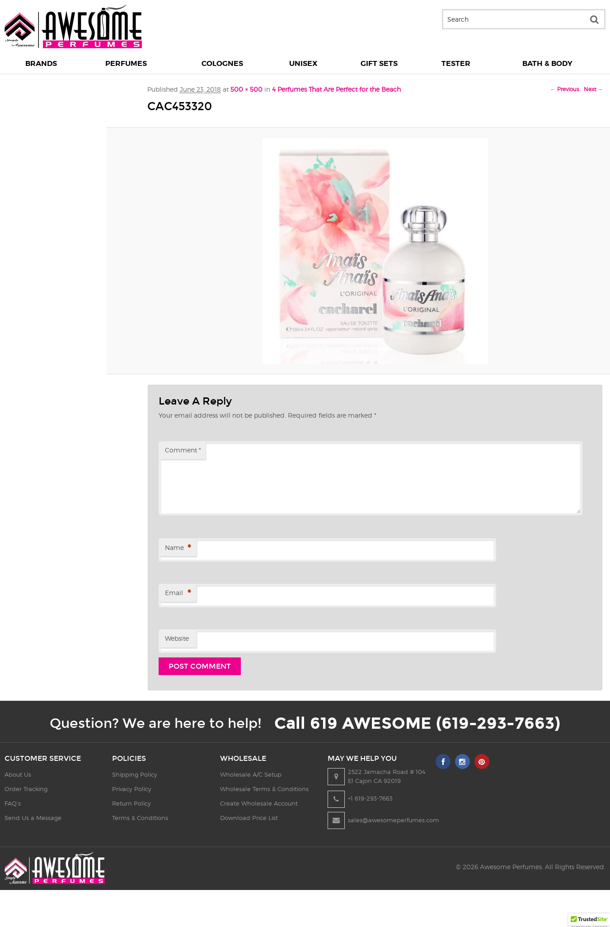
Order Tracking (26, 788)
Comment (183, 450)
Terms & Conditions (142, 817)
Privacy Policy (134, 788)
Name (178, 548)
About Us (18, 774)
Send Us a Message (33, 817)
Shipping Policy (137, 774)
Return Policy (133, 803)
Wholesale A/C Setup (255, 774)
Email (178, 594)
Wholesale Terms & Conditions (269, 788)
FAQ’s (13, 803)
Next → (593, 89)
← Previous (564, 89)
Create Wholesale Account (263, 803)
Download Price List (253, 817)
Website (177, 638)
